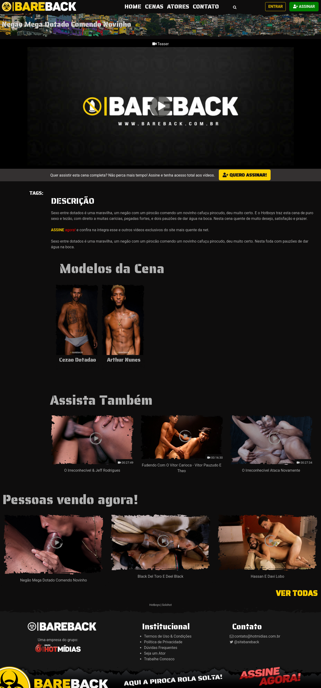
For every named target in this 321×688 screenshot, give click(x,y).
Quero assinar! (245, 174)
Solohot (167, 605)
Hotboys (154, 605)
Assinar (304, 6)
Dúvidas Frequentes (160, 647)
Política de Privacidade (163, 642)
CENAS (154, 6)
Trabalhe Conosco (159, 659)
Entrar (275, 6)
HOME (133, 6)
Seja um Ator (155, 653)
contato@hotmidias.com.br (257, 636)
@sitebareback (246, 642)
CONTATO (206, 6)
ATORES (178, 6)
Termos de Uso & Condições (168, 636)
